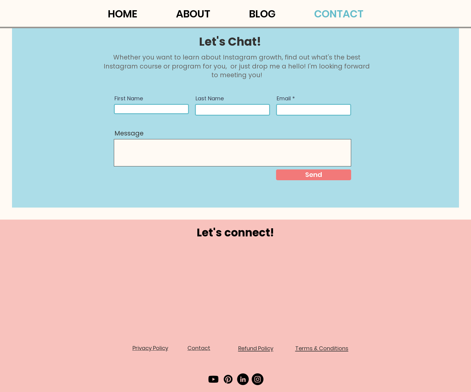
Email (284, 98)
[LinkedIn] (243, 379)
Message (129, 133)
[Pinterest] (228, 379)
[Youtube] (213, 379)
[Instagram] (257, 379)
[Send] (313, 174)
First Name (128, 98)
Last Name (210, 98)
